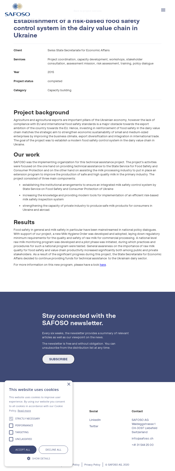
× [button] (68, 384)
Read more (24, 410)
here (103, 264)
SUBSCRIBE (58, 359)
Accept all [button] (22, 449)
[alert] (39, 423)
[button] (163, 10)
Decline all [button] (53, 449)
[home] (17, 9)
